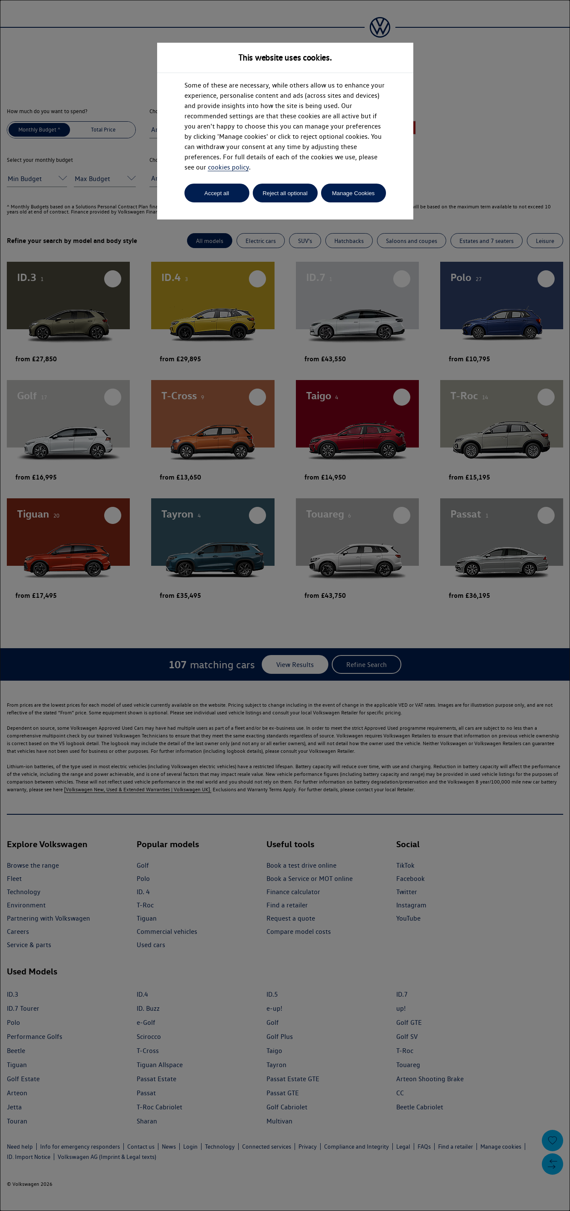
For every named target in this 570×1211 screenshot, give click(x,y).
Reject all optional (285, 193)
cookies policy (228, 167)
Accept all (217, 193)
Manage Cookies (353, 193)
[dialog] (285, 605)
